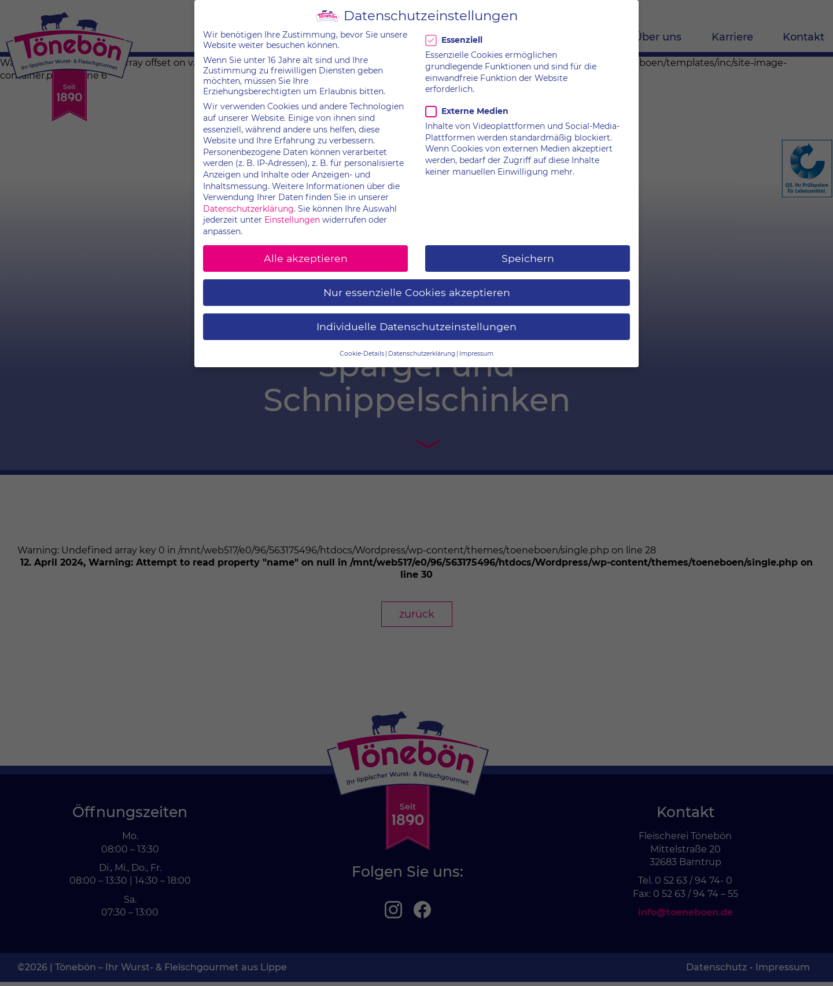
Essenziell (455, 31)
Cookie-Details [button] (362, 344)
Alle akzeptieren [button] (306, 249)
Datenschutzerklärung (248, 199)
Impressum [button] (476, 344)
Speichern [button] (528, 249)
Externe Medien (466, 102)
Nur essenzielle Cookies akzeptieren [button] (416, 284)
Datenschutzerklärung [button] (421, 344)
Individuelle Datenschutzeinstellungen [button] (416, 318)
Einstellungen (292, 211)
